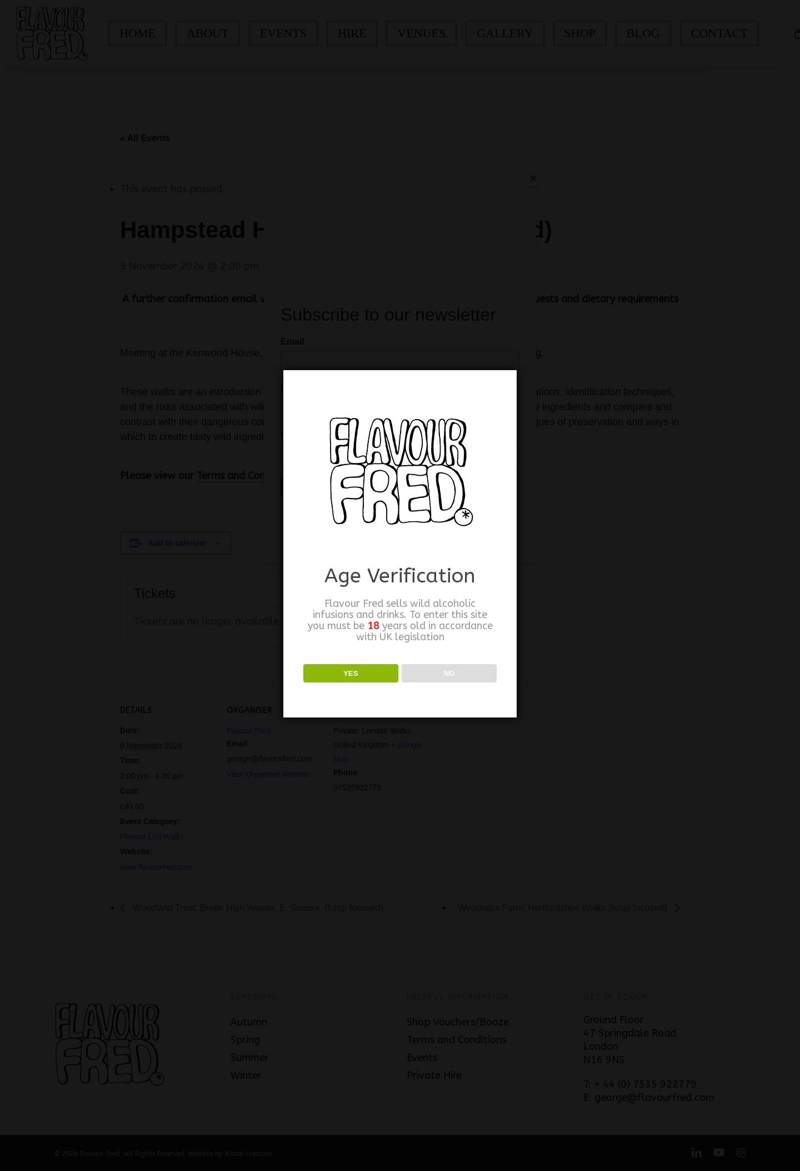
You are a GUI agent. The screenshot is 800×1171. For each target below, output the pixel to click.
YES (350, 673)
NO (449, 673)
